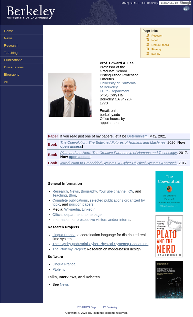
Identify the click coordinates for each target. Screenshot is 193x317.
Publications (13, 60)
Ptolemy (157, 49)
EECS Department (114, 91)
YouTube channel (112, 191)
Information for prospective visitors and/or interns (91, 220)
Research (11, 45)
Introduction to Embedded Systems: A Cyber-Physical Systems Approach (118, 163)
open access (71, 146)
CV (130, 191)
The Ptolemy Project (68, 249)
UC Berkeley (110, 307)
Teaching (11, 53)
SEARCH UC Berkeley (144, 3)
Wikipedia (72, 209)
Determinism (137, 136)
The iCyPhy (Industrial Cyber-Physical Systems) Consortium (100, 244)
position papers (81, 204)
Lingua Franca (160, 44)
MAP (125, 3)
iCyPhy (156, 53)
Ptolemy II (60, 269)
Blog (72, 195)
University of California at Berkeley (118, 85)
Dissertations (14, 67)
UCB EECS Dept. (86, 307)
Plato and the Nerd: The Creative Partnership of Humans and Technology (118, 153)
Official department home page (77, 215)
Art (6, 82)
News (8, 38)
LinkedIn (88, 209)
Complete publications (70, 200)
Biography (11, 74)
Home (8, 31)
